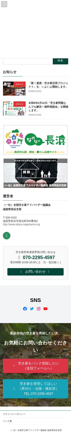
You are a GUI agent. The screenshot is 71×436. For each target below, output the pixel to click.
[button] (35, 366)
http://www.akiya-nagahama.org (21, 224)
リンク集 (7, 421)
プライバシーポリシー (14, 414)
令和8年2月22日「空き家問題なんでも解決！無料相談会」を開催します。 (48, 106)
